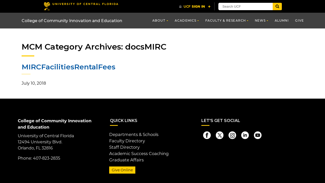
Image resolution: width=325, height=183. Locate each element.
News (260, 20)
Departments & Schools (133, 134)
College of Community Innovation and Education (72, 20)
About (159, 20)
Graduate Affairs (125, 158)
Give (299, 20)
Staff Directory (123, 146)
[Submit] (277, 6)
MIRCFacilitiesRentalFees (68, 67)
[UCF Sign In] (195, 6)
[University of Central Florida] (80, 6)
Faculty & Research (225, 20)
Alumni (282, 20)
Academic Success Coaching (138, 152)
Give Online (122, 168)
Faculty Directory (126, 140)
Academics (186, 20)
